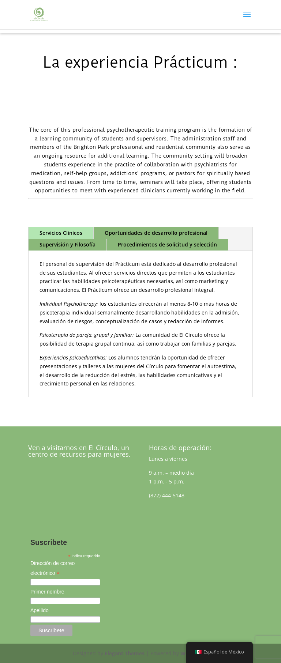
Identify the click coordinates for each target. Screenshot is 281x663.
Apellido (39, 610)
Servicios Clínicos (61, 232)
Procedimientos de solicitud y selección (167, 244)
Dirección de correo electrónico (52, 569)
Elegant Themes (125, 653)
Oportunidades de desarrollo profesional (156, 232)
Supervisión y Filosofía (67, 244)
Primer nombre (47, 592)
